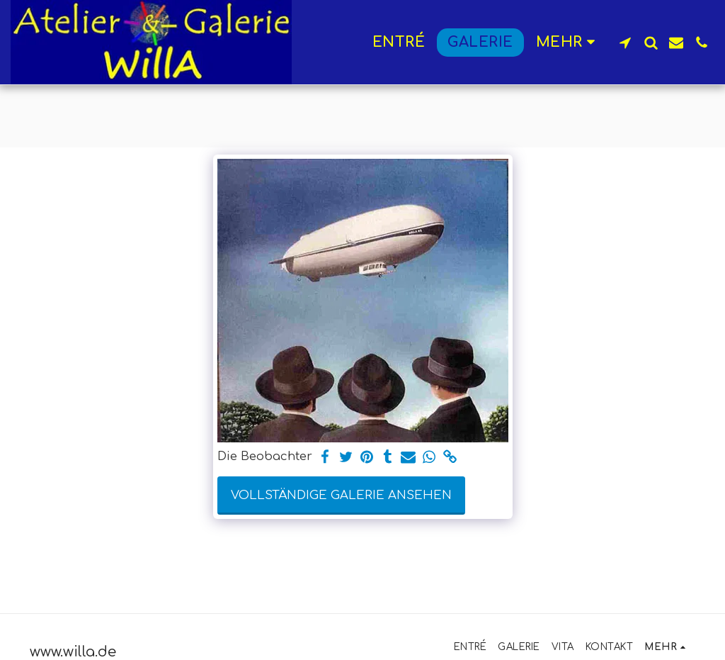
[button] (625, 42)
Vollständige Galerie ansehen (341, 495)
